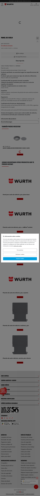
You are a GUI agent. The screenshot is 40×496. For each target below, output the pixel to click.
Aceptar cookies (20, 258)
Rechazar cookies (20, 254)
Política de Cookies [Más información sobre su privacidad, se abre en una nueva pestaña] (18, 246)
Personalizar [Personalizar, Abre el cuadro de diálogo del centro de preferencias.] (20, 250)
